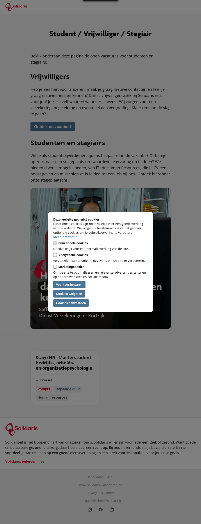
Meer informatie (65, 237)
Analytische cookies (73, 255)
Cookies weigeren (69, 294)
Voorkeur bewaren (69, 284)
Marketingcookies (71, 267)
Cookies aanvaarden (71, 303)
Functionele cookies (73, 243)
